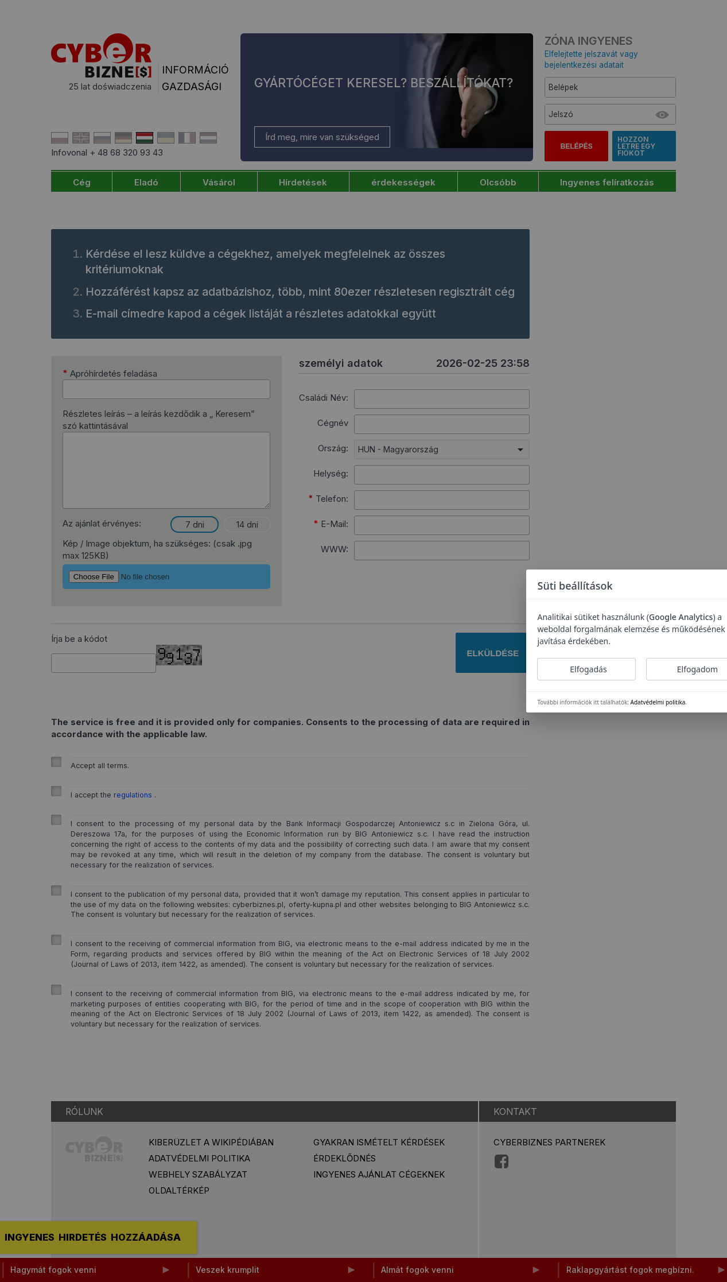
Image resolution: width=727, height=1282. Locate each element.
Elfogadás (588, 669)
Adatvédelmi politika (658, 702)
